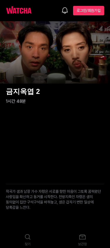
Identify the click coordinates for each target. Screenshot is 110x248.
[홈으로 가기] (22, 10)
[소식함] (64, 11)
